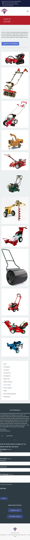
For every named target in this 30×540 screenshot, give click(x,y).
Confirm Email (3, 466)
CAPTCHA (3, 488)
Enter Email (2, 460)
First (1, 451)
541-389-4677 (18, 1)
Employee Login (15, 510)
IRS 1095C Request (15, 516)
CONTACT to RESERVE (10, 43)
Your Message (6, 474)
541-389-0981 (10, 5)
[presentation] (11, 492)
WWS (15, 536)
